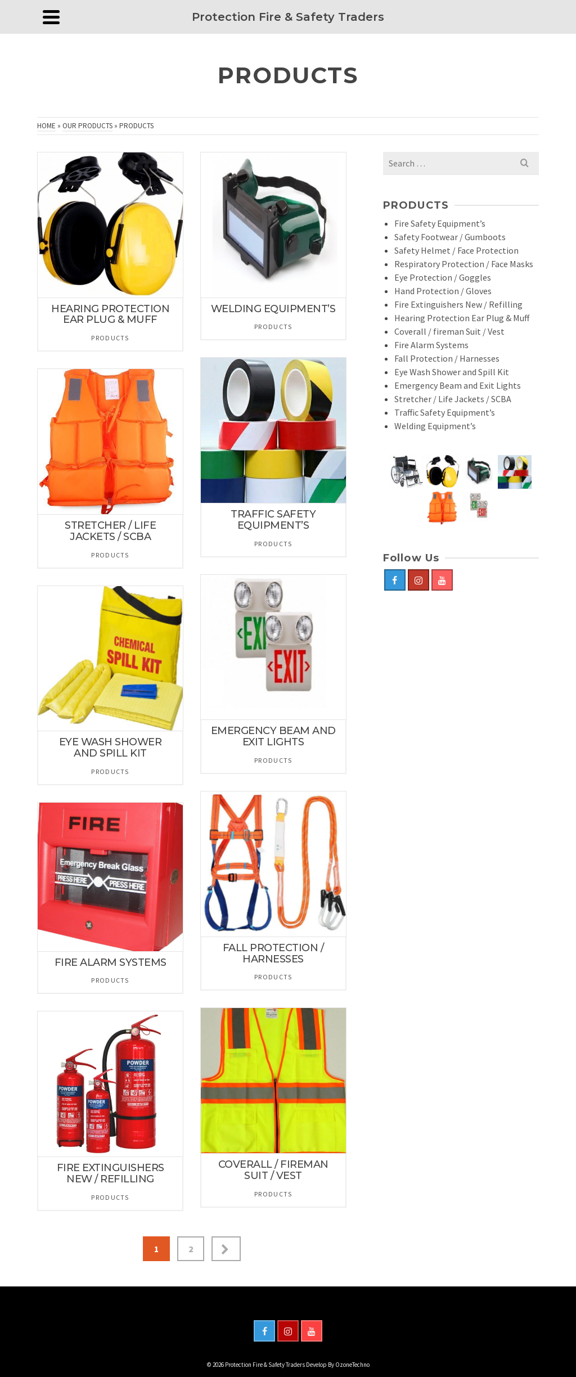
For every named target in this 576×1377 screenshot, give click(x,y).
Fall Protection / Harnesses (447, 358)
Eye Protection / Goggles (442, 277)
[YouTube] (442, 580)
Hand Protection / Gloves (443, 290)
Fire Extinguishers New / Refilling (458, 304)
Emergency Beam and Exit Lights (457, 385)
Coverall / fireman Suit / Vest (449, 331)
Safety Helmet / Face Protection (456, 250)
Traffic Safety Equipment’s (444, 412)
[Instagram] (418, 580)
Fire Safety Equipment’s (439, 223)
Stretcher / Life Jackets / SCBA (452, 398)
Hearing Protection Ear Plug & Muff (461, 317)
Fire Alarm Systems (431, 344)
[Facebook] (395, 580)
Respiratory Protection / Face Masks (463, 263)
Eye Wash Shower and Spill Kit (451, 371)
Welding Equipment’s (435, 425)
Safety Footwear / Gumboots (450, 236)
